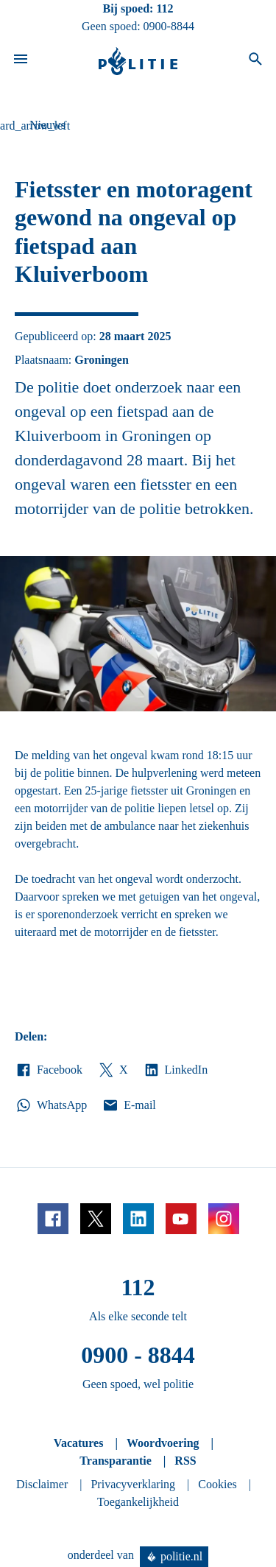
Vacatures (79, 1443)
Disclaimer (42, 1484)
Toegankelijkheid (138, 1502)
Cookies (217, 1484)
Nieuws (47, 125)
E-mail (128, 1105)
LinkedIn (175, 1070)
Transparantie (115, 1460)
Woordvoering (163, 1443)
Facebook (48, 1070)
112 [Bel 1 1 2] (164, 8)
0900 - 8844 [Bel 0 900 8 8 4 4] (138, 1355)
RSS (185, 1460)
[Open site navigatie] (20, 61)
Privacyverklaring (133, 1484)
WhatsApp (51, 1105)
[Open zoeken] (255, 61)
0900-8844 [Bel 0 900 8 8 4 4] (169, 26)
